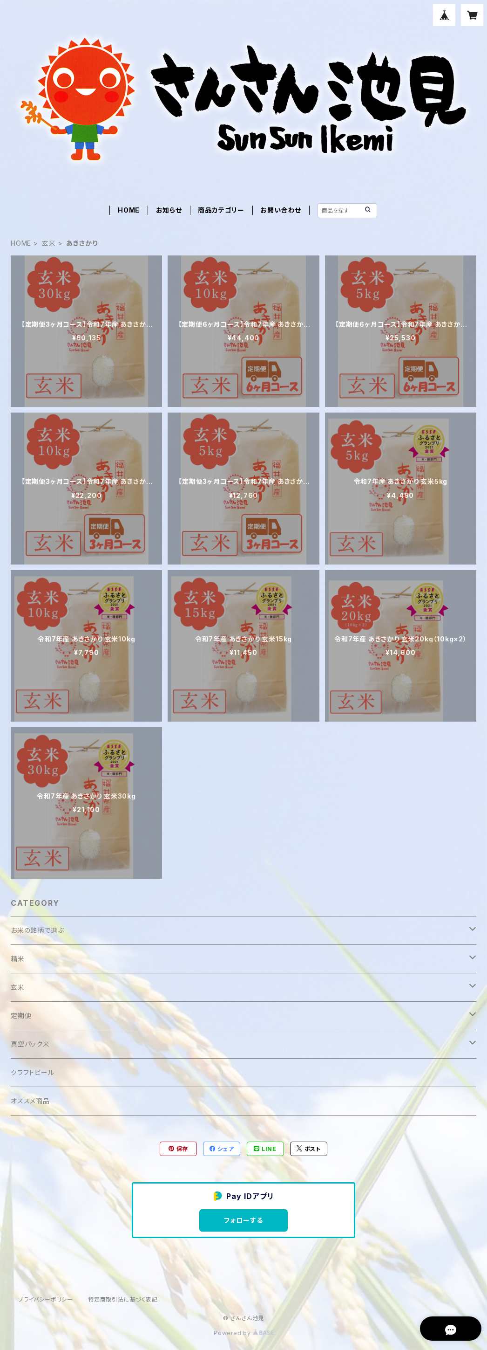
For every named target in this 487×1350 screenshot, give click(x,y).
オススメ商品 (30, 1101)
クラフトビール (32, 1072)
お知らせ (169, 210)
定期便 (21, 1015)
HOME (129, 210)
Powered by (243, 1332)
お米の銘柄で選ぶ (37, 930)
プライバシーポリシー (45, 1299)
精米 (18, 959)
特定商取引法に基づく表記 (123, 1299)
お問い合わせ (280, 210)
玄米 (49, 243)
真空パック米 (30, 1044)
